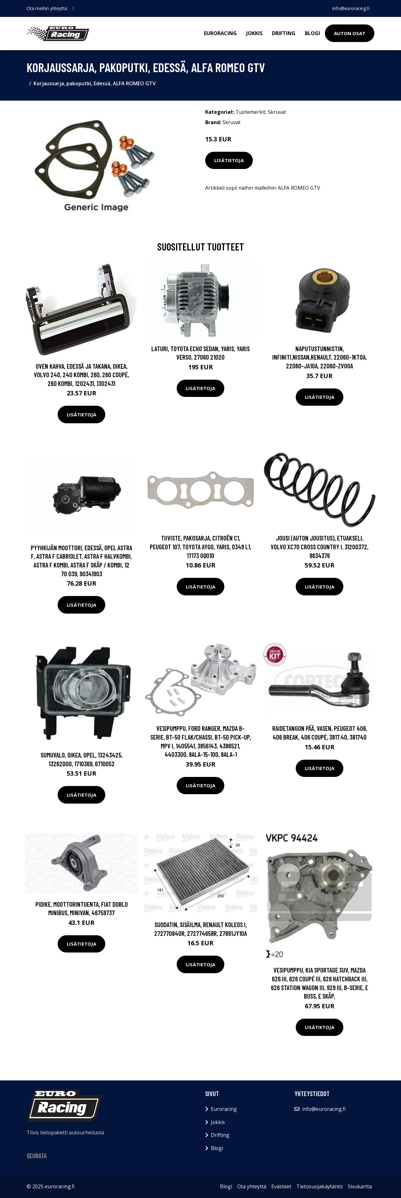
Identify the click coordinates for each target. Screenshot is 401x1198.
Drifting (283, 33)
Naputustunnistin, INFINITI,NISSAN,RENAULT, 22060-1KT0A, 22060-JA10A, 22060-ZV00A (319, 357)
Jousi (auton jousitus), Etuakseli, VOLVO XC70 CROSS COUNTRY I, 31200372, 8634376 (319, 546)
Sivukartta (360, 1186)
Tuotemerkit (250, 111)
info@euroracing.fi (350, 8)
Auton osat (349, 33)
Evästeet (281, 1186)
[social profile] (73, 8)
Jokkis (254, 33)
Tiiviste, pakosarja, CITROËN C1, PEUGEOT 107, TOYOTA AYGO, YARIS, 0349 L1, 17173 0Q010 (200, 546)
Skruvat (277, 111)
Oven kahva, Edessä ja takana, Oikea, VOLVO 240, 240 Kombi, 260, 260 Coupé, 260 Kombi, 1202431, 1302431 (81, 374)
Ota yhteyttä (251, 1186)
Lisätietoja (229, 160)
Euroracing (220, 33)
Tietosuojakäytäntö (319, 1186)
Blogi (312, 33)
